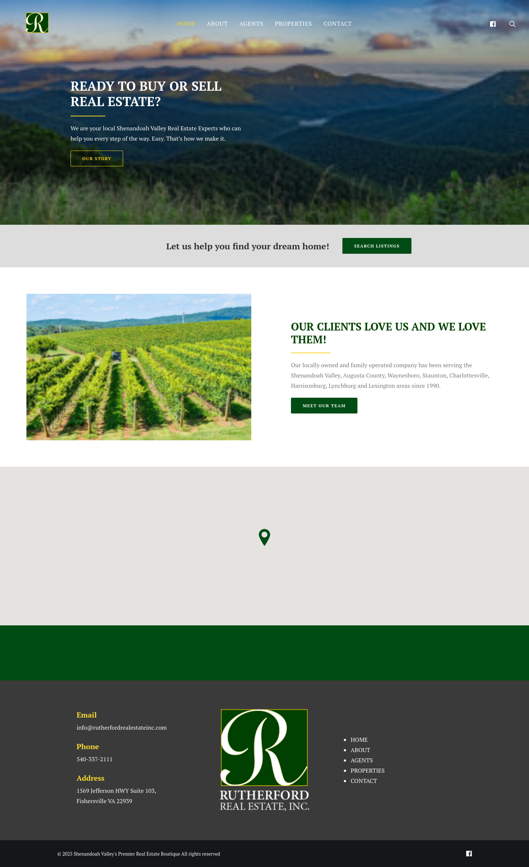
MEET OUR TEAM (324, 405)
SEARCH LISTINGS (377, 246)
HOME (186, 23)
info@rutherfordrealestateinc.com (121, 727)
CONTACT (338, 23)
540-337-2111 (94, 759)
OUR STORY (96, 158)
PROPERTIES (293, 23)
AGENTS (251, 23)
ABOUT (217, 23)
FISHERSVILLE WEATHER (264, 652)
